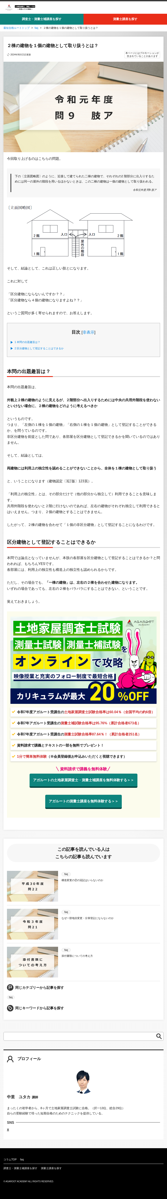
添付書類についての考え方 (77, 955)
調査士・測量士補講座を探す (42, 19)
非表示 (88, 332)
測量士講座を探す (125, 19)
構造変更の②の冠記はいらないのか (82, 880)
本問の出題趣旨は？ (27, 342)
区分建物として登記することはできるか (39, 348)
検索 (157, 1036)
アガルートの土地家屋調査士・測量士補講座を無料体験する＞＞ (83, 780)
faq (36, 27)
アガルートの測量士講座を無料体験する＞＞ (83, 801)
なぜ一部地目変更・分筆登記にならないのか (88, 918)
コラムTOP (10, 1159)
